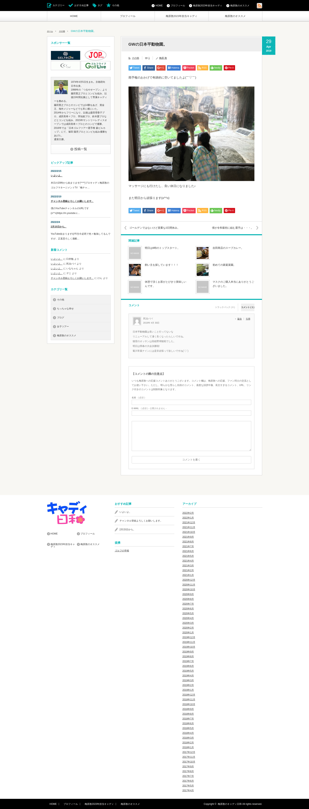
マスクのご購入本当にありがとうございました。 (233, 283)
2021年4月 (188, 560)
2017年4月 (188, 790)
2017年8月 (188, 771)
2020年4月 (188, 618)
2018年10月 (188, 704)
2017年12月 (188, 752)
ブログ (60, 317)
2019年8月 (188, 656)
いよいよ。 (57, 175)
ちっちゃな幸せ (65, 308)
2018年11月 (188, 699)
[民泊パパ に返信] (240, 319)
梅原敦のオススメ (235, 16)
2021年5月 (188, 555)
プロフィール (127, 16)
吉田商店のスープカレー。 (228, 247)
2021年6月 (188, 551)
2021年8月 (188, 541)
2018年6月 (188, 723)
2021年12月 (188, 522)
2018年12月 (188, 694)
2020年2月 (188, 627)
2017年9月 (188, 766)
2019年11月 (188, 642)
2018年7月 (188, 718)
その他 (115, 5)
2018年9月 (188, 709)
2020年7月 (188, 603)
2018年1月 (188, 747)
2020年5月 (188, 613)
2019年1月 (188, 689)
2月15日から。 (59, 226)
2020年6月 (188, 608)
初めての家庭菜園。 (224, 264)
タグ (100, 5)
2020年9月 (188, 594)
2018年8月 (188, 713)
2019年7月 (188, 661)
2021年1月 (188, 575)
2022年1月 (188, 517)
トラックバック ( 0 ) (225, 305)
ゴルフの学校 (122, 550)
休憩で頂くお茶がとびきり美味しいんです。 (165, 283)
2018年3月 (188, 737)
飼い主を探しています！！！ (162, 264)
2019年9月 (188, 651)
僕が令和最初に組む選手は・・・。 (229, 227)
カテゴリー (59, 5)
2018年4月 (188, 732)
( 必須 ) (138, 397)
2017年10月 (188, 761)
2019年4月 (188, 675)
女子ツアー (63, 326)
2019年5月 (188, 670)
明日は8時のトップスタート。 (162, 247)
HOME (74, 16)
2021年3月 (188, 565)
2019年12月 (188, 637)
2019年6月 (188, 665)
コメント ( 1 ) (247, 305)
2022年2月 (188, 512)
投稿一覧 (80, 149)
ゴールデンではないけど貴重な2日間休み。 (158, 227)
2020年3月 (188, 622)
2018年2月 (188, 742)
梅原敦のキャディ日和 (230, 803)
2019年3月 (188, 680)
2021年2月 (188, 570)
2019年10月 (188, 646)
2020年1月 (188, 632)
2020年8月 (188, 598)
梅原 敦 (163, 58)
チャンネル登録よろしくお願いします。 (72, 201)
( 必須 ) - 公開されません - (149, 408)
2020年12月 (188, 579)
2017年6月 (188, 780)
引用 (248, 319)
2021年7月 (188, 546)
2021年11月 (188, 527)
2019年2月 (188, 685)
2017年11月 (188, 756)
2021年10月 (188, 531)
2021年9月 (188, 536)
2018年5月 (188, 728)
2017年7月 (188, 776)
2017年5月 (188, 785)
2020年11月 (188, 584)
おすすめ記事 (81, 5)
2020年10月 (188, 589)
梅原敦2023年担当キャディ (181, 16)
